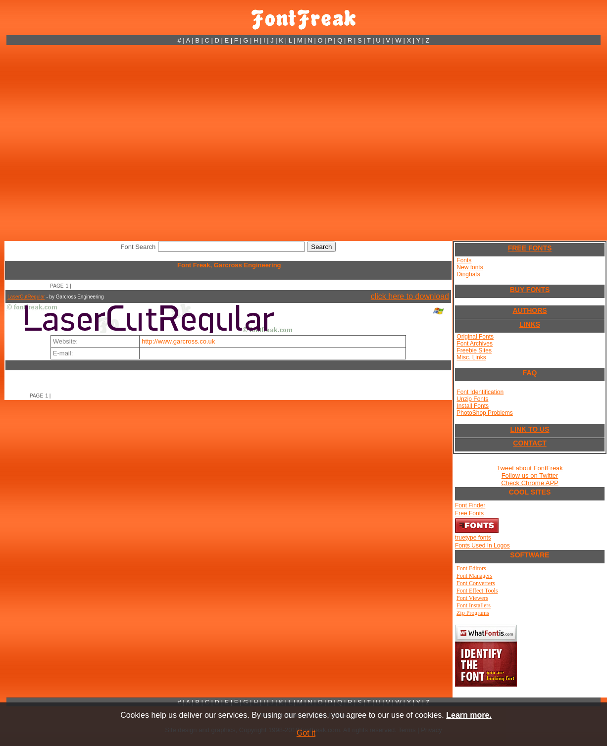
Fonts (463, 260)
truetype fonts (473, 537)
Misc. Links (471, 357)
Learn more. (469, 715)
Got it (306, 733)
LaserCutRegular (26, 296)
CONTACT (529, 443)
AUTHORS (529, 310)
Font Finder (470, 505)
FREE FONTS (530, 248)
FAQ (530, 373)
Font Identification (480, 392)
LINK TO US (529, 429)
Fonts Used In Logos (482, 545)
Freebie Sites (474, 350)
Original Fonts (475, 336)
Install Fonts (472, 405)
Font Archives (474, 343)
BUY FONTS (530, 290)
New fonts (469, 267)
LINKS (529, 324)
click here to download (410, 296)
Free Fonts (469, 513)
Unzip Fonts (472, 399)
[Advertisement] (93, 143)
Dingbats (468, 274)
